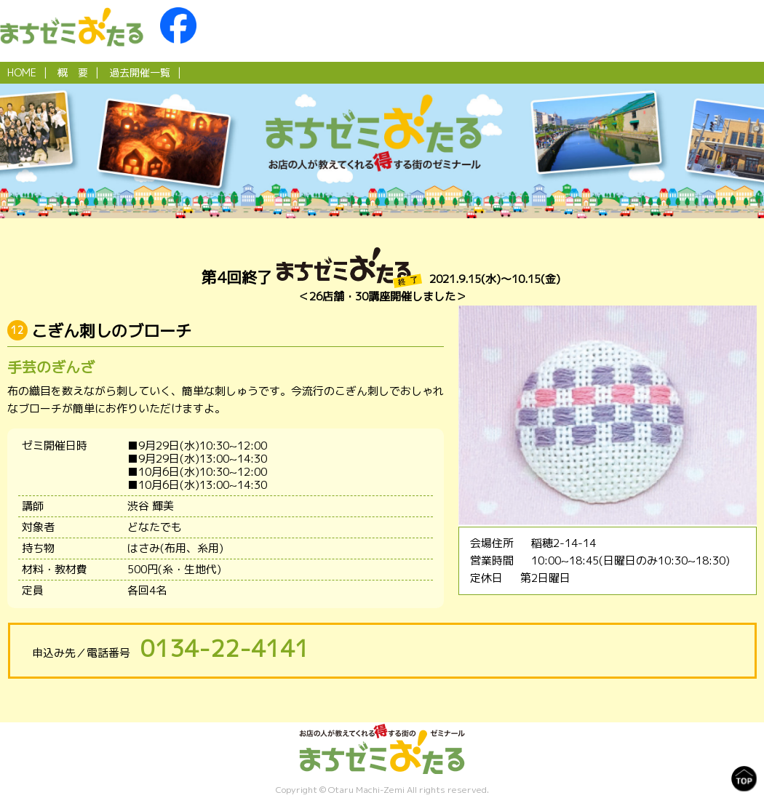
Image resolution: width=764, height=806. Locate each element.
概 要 (72, 72)
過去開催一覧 (139, 72)
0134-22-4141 (224, 648)
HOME (21, 72)
